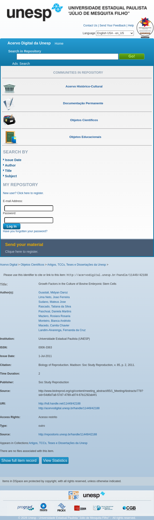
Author (10, 165)
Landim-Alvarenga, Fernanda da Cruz (62, 330)
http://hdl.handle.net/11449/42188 (59, 403)
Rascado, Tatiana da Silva (54, 306)
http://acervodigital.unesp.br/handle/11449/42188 (69, 408)
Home (59, 43)
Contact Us (90, 25)
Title (8, 171)
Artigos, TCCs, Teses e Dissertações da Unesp (76, 264)
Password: (9, 213)
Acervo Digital (8, 264)
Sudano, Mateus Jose (52, 301)
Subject (11, 176)
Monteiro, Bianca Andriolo (54, 320)
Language (108, 33)
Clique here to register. (21, 251)
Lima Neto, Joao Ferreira (54, 297)
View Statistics (55, 460)
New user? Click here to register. (23, 193)
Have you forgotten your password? (25, 231)
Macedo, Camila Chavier (53, 325)
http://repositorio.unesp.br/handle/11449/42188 (67, 434)
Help (131, 25)
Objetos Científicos (32, 264)
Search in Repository (24, 51)
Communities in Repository (78, 72)
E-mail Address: (13, 201)
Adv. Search (21, 63)
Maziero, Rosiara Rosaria (54, 316)
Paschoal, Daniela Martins (54, 311)
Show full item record (19, 460)
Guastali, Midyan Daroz (53, 292)
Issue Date (13, 160)
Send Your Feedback (113, 25)
